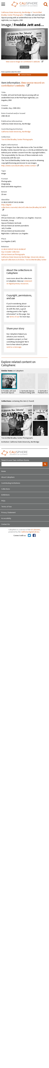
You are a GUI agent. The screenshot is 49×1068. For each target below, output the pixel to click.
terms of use (14, 316)
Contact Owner (24, 75)
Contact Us (5, 524)
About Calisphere (8, 477)
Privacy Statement (8, 512)
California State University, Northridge (16, 12)
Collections (5, 489)
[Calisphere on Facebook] (34, 535)
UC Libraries (35, 529)
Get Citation (24, 67)
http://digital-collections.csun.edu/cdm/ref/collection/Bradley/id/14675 (23, 206)
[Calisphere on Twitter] (29, 535)
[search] (46, 4)
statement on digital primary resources (19, 282)
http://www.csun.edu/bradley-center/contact (18, 165)
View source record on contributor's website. (22, 84)
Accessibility (6, 518)
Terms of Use (6, 506)
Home (3, 471)
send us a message (14, 347)
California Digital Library (30, 532)
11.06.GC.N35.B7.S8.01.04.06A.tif (13, 249)
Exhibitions (5, 495)
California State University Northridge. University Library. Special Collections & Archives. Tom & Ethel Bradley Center (23, 258)
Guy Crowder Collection (10, 252)
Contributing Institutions (10, 483)
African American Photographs (13, 254)
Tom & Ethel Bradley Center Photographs (21, 13)
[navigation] (3, 4)
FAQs (3, 500)
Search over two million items (15, 460)
